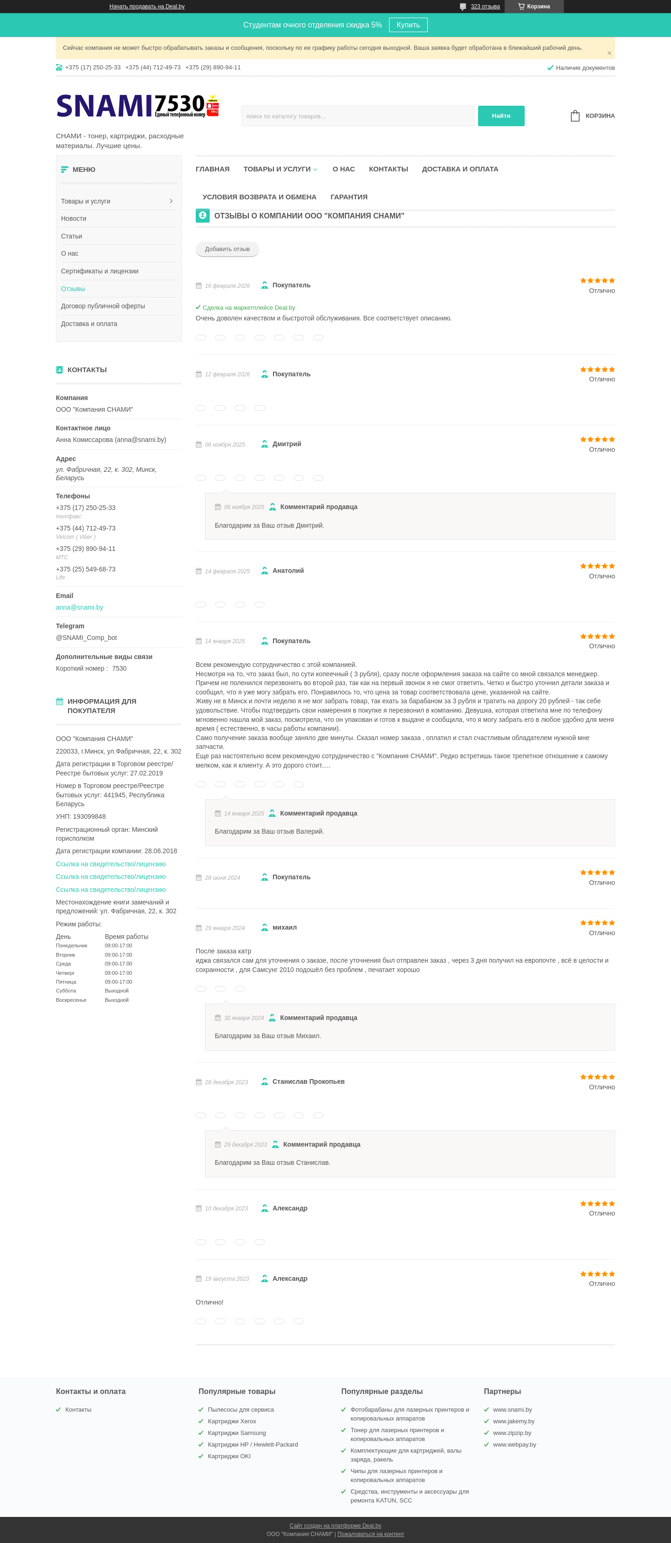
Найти (501, 115)
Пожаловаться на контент (370, 1534)
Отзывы (73, 288)
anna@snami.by (79, 607)
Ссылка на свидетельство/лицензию (111, 864)
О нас (69, 253)
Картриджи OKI (229, 1456)
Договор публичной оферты (103, 306)
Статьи (71, 236)
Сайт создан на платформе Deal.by (336, 1526)
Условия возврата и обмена (259, 196)
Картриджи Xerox (232, 1421)
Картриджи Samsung (237, 1432)
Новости (73, 218)
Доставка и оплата (89, 323)
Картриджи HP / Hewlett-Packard (253, 1444)
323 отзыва (485, 6)
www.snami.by (512, 1409)
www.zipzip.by (512, 1432)
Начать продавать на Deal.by (147, 6)
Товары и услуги (85, 201)
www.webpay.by (514, 1444)
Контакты (388, 168)
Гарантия (348, 196)
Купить (408, 25)
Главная (213, 168)
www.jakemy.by (514, 1421)
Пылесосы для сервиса (241, 1409)
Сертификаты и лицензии (99, 271)
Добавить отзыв (227, 248)
